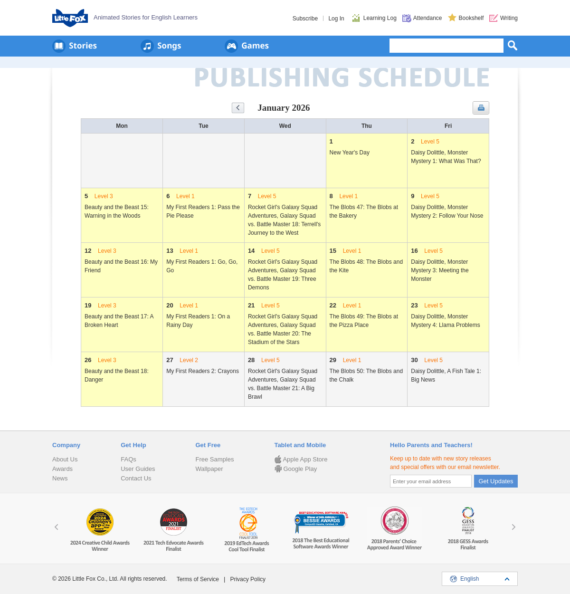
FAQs (128, 459)
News (60, 478)
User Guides (138, 468)
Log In (336, 18)
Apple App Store (300, 459)
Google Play (295, 468)
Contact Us (136, 478)
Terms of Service (198, 579)
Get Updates (496, 481)
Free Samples (214, 459)
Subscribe (305, 18)
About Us (64, 459)
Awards (62, 468)
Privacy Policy (248, 579)
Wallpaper (209, 468)
